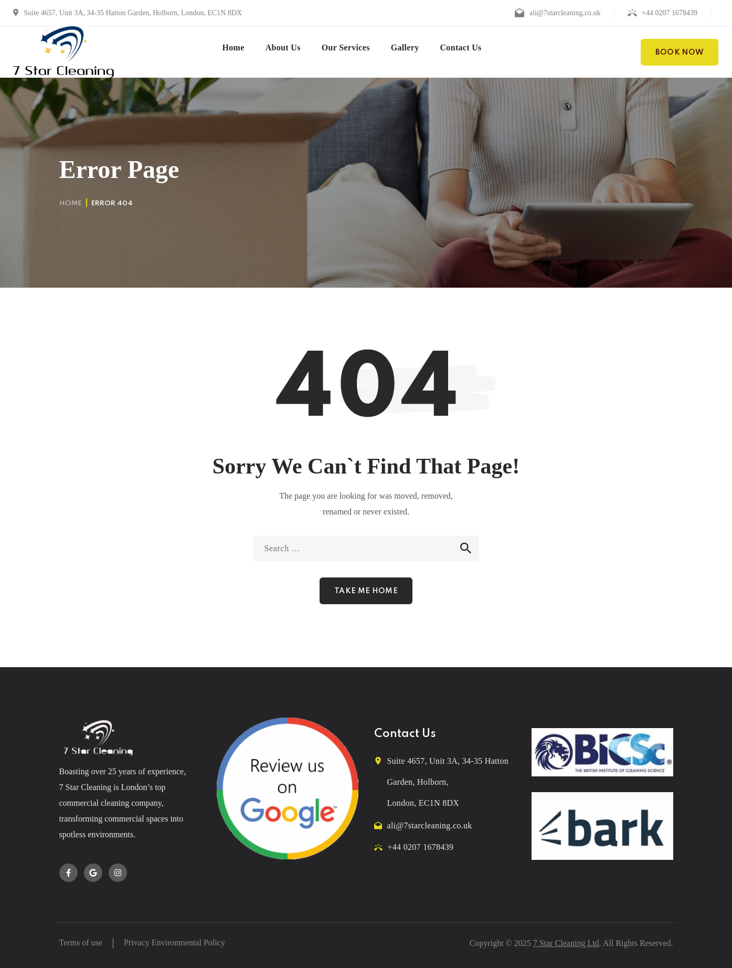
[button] (680, 52)
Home (70, 203)
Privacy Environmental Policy (174, 942)
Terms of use (80, 942)
